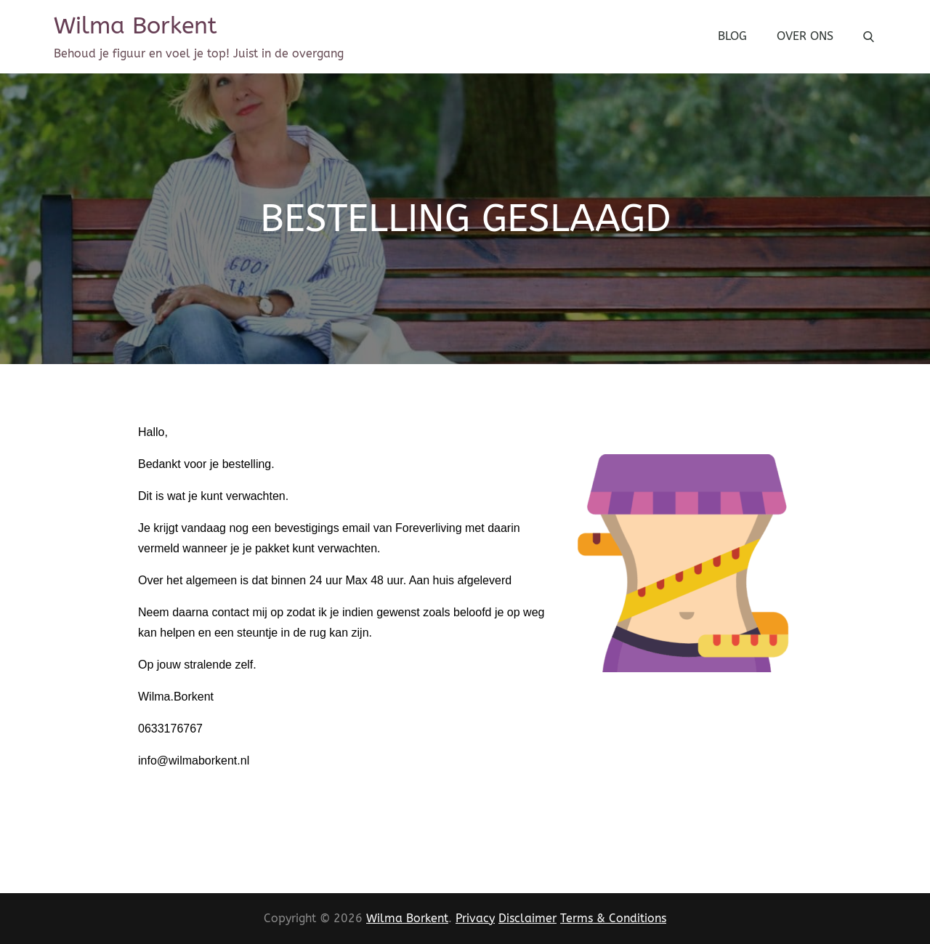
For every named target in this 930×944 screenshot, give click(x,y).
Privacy (475, 918)
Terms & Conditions (613, 918)
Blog (732, 36)
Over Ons (805, 36)
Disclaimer (527, 918)
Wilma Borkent (135, 25)
